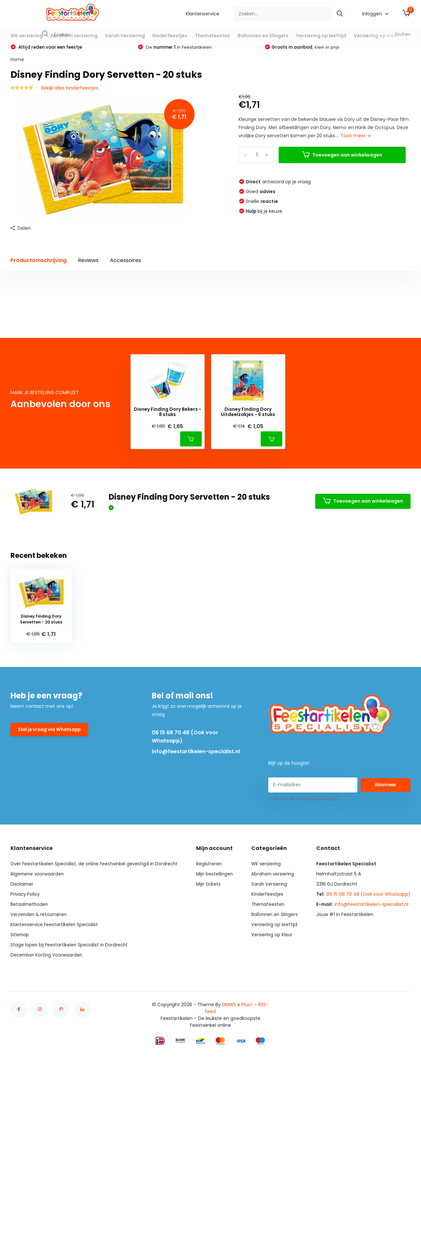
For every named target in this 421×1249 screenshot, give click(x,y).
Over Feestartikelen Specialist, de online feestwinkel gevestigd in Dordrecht (95, 983)
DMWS (229, 1124)
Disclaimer (22, 1003)
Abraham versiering (74, 35)
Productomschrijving (38, 267)
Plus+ (247, 1124)
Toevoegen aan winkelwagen (342, 162)
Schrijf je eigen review (373, 373)
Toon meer (355, 143)
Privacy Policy (25, 1013)
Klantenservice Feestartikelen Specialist (55, 1044)
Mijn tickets (210, 1003)
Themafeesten (212, 35)
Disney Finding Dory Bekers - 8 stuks (167, 531)
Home (17, 66)
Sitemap (20, 1054)
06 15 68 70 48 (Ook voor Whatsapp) (185, 856)
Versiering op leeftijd (321, 35)
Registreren (211, 983)
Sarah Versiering (125, 35)
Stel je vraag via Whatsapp (50, 850)
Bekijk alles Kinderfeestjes (69, 95)
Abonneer (385, 904)
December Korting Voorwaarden (47, 1074)
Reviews (88, 267)
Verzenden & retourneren (39, 1034)
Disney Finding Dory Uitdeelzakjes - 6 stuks (248, 531)
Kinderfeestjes (169, 35)
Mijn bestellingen (217, 993)
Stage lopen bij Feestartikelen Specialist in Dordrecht (70, 1064)
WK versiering (26, 35)
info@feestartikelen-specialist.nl (196, 871)
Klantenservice (202, 13)
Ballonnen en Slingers (263, 35)
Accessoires (125, 267)
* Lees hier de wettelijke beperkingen (303, 918)
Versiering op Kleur (376, 35)
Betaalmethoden (29, 1024)
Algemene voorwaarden (37, 993)
